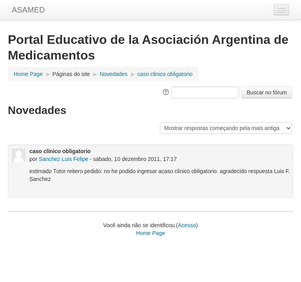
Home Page (28, 74)
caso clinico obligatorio (164, 74)
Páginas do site (71, 74)
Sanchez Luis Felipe (63, 159)
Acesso (187, 225)
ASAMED (28, 9)
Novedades (113, 74)
